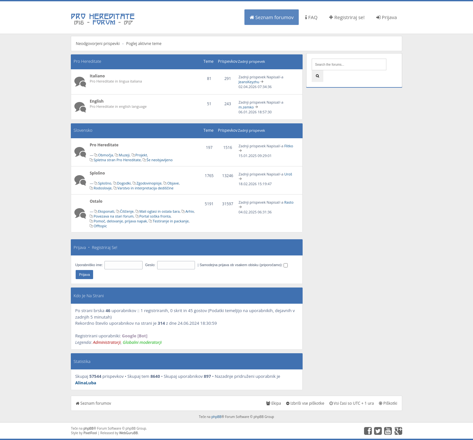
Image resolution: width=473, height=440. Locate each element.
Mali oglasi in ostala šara (159, 211)
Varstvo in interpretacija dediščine (145, 188)
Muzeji (124, 154)
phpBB (216, 416)
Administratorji (107, 342)
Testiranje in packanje (170, 221)
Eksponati (106, 211)
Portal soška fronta (155, 216)
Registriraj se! (347, 17)
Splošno (97, 173)
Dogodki (124, 183)
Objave (173, 183)
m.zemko (246, 107)
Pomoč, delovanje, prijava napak (120, 221)
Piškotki (388, 403)
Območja (105, 154)
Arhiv (189, 211)
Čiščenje (127, 211)
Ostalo (96, 201)
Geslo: (150, 265)
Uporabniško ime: (89, 265)
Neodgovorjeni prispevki (98, 43)
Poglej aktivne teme (143, 43)
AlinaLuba (85, 383)
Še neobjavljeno (159, 159)
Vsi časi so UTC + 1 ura (351, 403)
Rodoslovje (102, 188)
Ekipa (273, 403)
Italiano (97, 76)
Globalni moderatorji (142, 342)
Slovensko (82, 130)
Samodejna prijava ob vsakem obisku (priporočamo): (243, 265)
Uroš (288, 174)
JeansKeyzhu (249, 81)
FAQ (311, 17)
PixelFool (90, 433)
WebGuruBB (128, 433)
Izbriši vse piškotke (305, 403)
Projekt (141, 154)
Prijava (386, 17)
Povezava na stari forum (113, 216)
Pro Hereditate (87, 61)
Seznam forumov (272, 17)
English (96, 101)
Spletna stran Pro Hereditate (117, 159)
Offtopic (100, 225)
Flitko (288, 145)
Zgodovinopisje (149, 183)
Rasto (289, 202)
